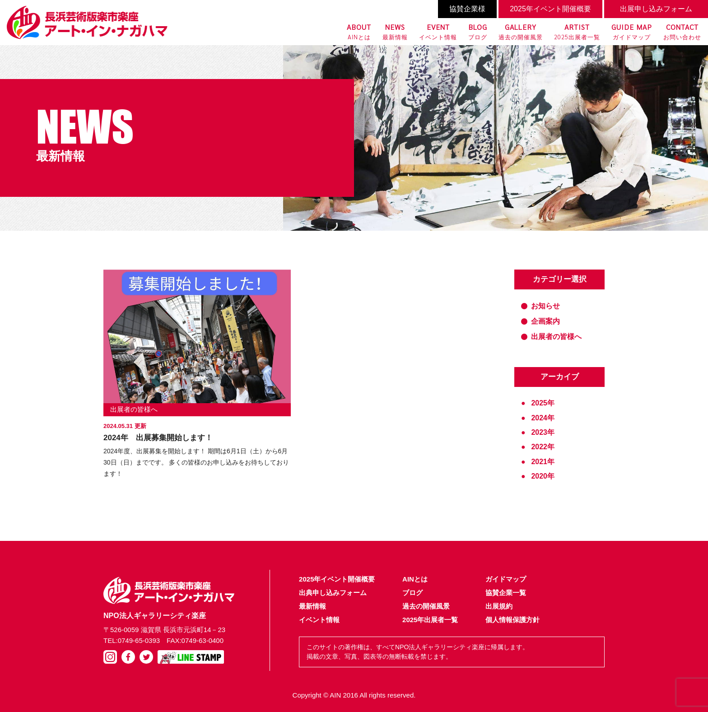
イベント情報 (438, 31)
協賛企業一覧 (505, 592)
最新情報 (395, 31)
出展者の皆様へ (134, 409)
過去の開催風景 (520, 31)
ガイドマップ (631, 31)
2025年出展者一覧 (430, 620)
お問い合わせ (682, 31)
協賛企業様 (467, 9)
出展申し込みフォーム (656, 9)
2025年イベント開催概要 (550, 9)
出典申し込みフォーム (333, 592)
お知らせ (545, 306)
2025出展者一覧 (577, 31)
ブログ (477, 31)
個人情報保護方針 (512, 620)
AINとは (359, 31)
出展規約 (498, 606)
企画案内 (545, 321)
